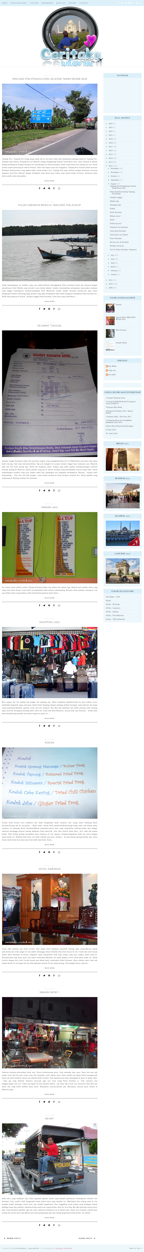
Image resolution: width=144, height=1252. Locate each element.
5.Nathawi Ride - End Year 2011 (118, 417)
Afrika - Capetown (113, 608)
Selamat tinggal (50, 325)
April (113, 263)
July (112, 255)
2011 (110, 280)
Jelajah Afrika (121, 343)
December (115, 168)
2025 (111, 124)
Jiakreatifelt (34, 1248)
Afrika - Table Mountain (115, 619)
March (113, 267)
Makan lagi (50, 507)
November (115, 172)
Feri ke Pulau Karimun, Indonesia (123, 249)
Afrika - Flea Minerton (115, 615)
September (115, 180)
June (112, 259)
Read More (50, 181)
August (113, 184)
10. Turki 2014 (112, 433)
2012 (111, 166)
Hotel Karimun (50, 868)
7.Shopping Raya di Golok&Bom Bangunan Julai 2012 (119, 421)
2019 (111, 139)
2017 (111, 147)
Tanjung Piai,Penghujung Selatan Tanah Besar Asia (49, 78)
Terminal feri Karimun (119, 227)
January (114, 274)
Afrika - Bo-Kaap (113, 604)
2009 (111, 288)
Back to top (136, 1248)
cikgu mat (112, 370)
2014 (111, 158)
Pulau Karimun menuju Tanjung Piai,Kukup (49, 205)
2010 (111, 284)
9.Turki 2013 (111, 430)
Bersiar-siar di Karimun (119, 242)
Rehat (49, 1118)
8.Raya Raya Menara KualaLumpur (119, 426)
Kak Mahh (112, 366)
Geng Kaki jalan (19, 3)
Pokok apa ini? (116, 223)
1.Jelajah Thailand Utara (115, 398)
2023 (111, 127)
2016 (111, 150)
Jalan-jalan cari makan (119, 235)
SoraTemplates (20, 1248)
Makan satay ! (50, 992)
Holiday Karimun (117, 246)
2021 (111, 135)
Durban (119, 305)
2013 (111, 162)
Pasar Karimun (116, 238)
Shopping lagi (49, 622)
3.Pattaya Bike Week (114, 407)
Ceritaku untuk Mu (63, 1248)
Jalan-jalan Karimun (118, 231)
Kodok (50, 742)
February (114, 271)
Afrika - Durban (112, 612)
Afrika (108, 600)
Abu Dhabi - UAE (113, 597)
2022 (111, 131)
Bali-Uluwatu (121, 330)
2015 (111, 154)
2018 (111, 143)
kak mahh (112, 375)
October (114, 176)
